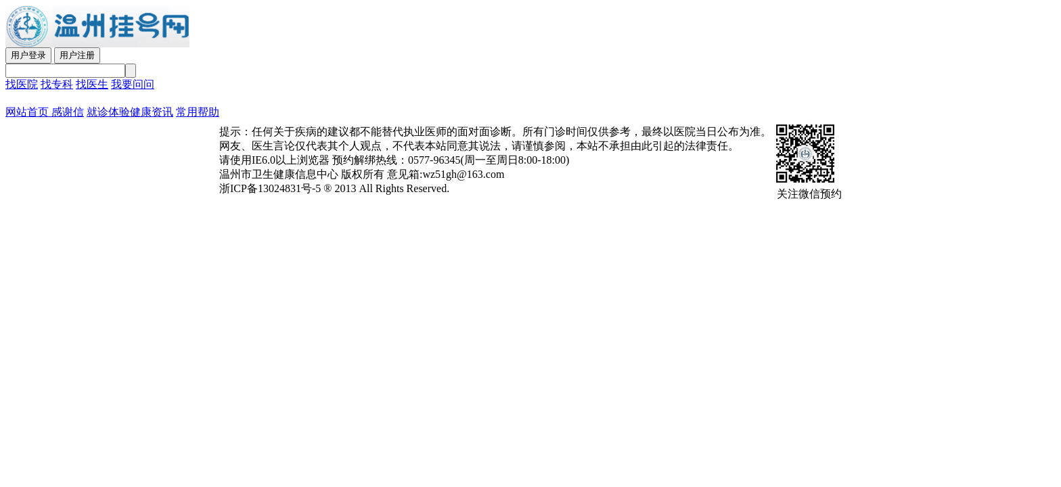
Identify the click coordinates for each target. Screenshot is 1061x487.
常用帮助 (197, 112)
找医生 (92, 84)
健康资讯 (151, 112)
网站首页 (27, 112)
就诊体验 (108, 112)
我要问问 (132, 84)
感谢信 (66, 112)
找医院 (21, 84)
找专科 (57, 84)
